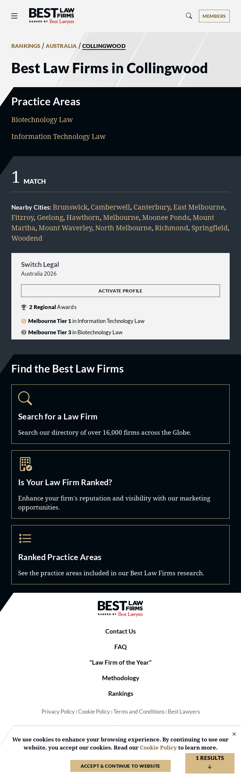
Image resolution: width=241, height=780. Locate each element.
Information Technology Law (58, 136)
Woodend (26, 238)
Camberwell (110, 207)
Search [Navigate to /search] (120, 414)
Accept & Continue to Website (120, 766)
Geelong (50, 217)
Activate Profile (120, 290)
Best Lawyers (184, 711)
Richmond (171, 227)
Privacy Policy (58, 711)
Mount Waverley (65, 227)
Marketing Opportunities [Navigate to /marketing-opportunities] (120, 484)
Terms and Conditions (139, 711)
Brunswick (70, 207)
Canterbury (151, 207)
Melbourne (121, 217)
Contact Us (120, 631)
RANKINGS (25, 46)
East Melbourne (198, 207)
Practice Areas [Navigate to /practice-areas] (120, 554)
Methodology (120, 678)
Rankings (120, 693)
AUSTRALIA (61, 46)
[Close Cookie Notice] (230, 734)
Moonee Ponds (165, 217)
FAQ (120, 646)
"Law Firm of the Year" (120, 662)
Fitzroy (22, 217)
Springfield (209, 227)
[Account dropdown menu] (214, 16)
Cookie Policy (94, 711)
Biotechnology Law (42, 119)
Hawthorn (83, 217)
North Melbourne (123, 227)
